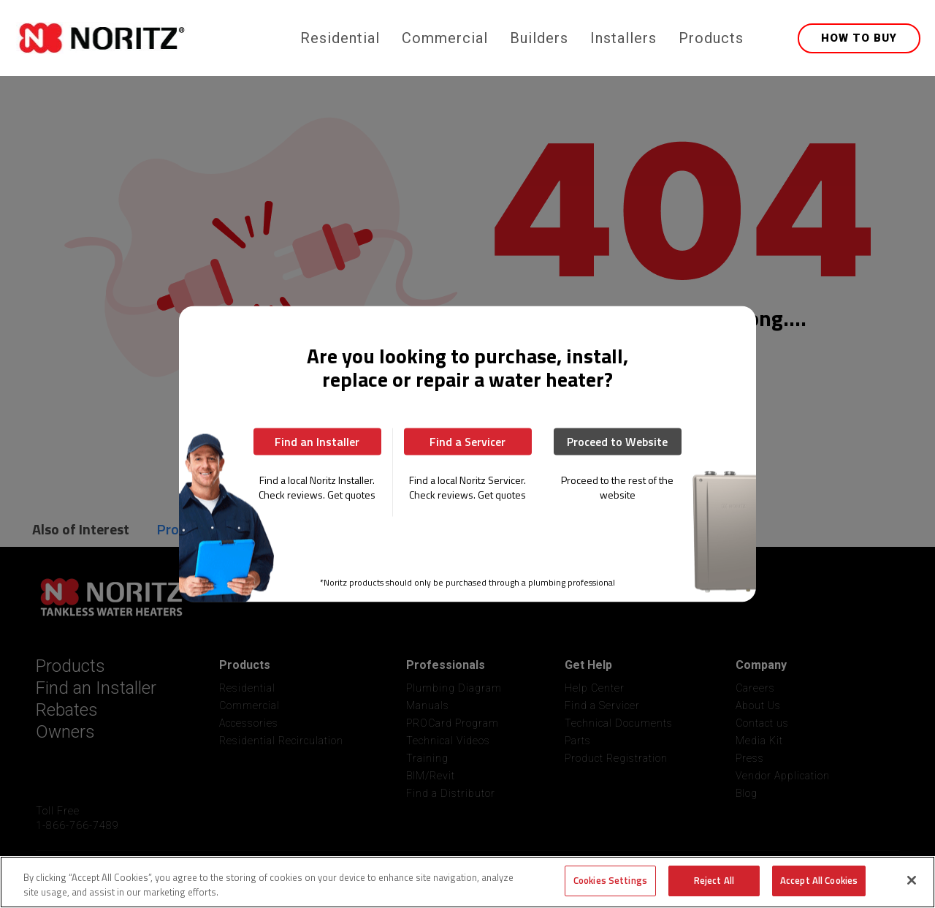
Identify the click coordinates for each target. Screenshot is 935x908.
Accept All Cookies (819, 880)
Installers (623, 38)
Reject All (714, 880)
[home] (155, 38)
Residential (340, 38)
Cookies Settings (610, 880)
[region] (467, 882)
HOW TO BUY (859, 38)
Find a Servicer (467, 441)
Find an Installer (317, 441)
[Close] (912, 880)
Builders (539, 38)
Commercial (445, 38)
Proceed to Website (617, 441)
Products (711, 38)
